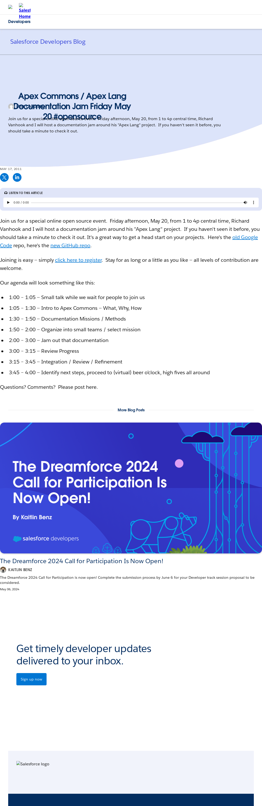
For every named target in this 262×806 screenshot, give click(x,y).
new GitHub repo (70, 245)
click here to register (78, 260)
